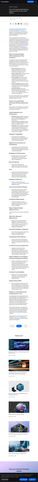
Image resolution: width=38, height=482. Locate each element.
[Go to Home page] (5, 1)
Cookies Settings (5, 479)
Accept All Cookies (23, 479)
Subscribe (26, 24)
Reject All (32, 479)
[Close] (36, 475)
